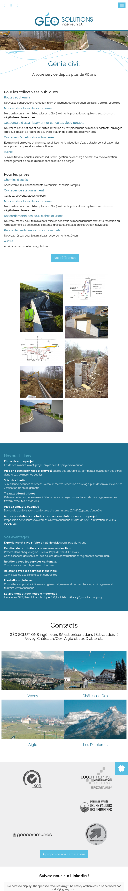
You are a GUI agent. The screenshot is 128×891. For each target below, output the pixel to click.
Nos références (65, 257)
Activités (11, 53)
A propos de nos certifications (64, 854)
